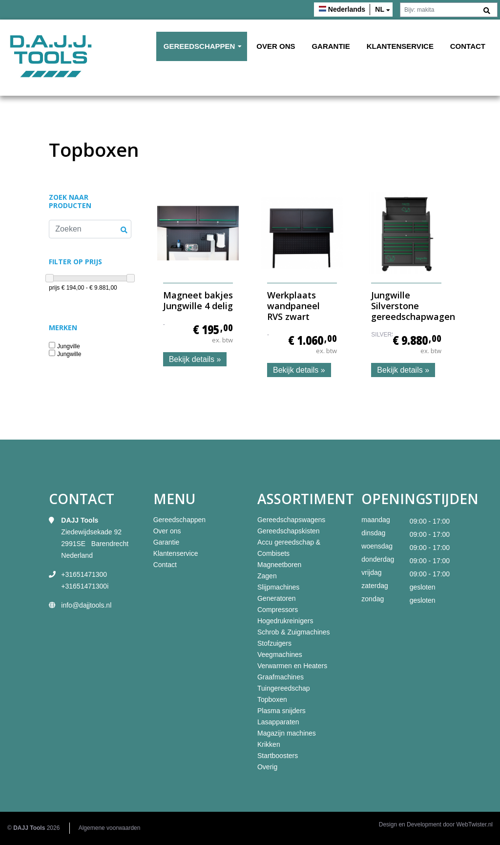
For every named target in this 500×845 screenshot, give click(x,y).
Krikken (268, 744)
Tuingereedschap (283, 688)
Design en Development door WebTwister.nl (436, 824)
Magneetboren (279, 565)
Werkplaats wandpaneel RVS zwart (293, 305)
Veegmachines (279, 654)
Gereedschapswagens (291, 520)
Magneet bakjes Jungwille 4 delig (198, 300)
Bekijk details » (195, 359)
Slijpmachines (278, 587)
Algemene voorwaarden (110, 827)
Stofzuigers (274, 643)
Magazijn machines (286, 733)
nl (379, 9)
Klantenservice (400, 46)
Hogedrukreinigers (285, 621)
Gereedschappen (199, 46)
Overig (267, 767)
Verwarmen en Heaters (292, 666)
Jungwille (69, 354)
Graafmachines (280, 677)
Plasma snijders (281, 711)
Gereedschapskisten (288, 531)
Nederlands (346, 9)
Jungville (68, 346)
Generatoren (276, 598)
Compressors (277, 609)
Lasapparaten (278, 722)
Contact (467, 46)
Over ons (275, 46)
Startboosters (277, 756)
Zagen (267, 576)
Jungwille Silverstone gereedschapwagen (413, 305)
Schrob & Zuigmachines (293, 632)
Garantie (331, 46)
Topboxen (272, 699)
